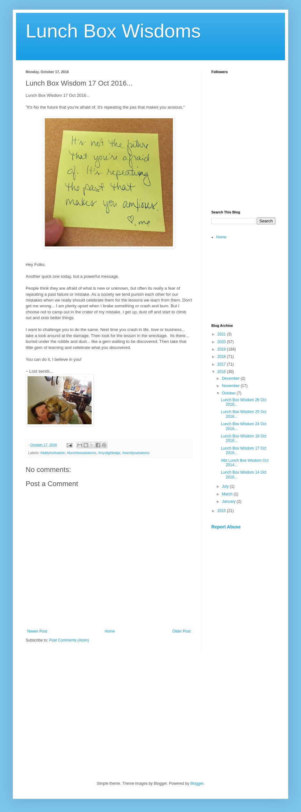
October (229, 393)
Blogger (196, 783)
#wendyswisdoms (136, 453)
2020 (222, 342)
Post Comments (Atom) (69, 640)
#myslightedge (109, 453)
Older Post (181, 631)
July (226, 486)
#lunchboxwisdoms (81, 453)
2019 (222, 349)
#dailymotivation (52, 453)
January (229, 501)
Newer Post (37, 631)
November (231, 386)
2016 (222, 371)
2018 (222, 356)
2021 (222, 334)
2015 (222, 511)
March (228, 494)
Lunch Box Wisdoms (113, 31)
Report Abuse (225, 526)
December (231, 378)
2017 (222, 364)
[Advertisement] (243, 169)
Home (110, 631)
